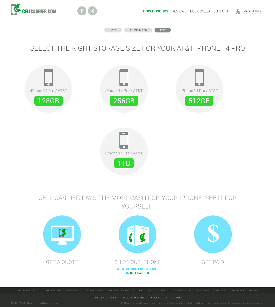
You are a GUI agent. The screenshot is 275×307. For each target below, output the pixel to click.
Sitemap (177, 297)
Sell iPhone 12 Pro (52, 290)
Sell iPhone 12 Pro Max (28, 290)
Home (113, 30)
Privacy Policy (158, 297)
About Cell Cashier (104, 297)
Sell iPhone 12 (73, 290)
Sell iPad (253, 290)
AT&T (163, 30)
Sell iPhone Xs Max (182, 290)
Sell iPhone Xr (220, 290)
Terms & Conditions (133, 297)
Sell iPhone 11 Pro (142, 290)
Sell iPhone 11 (162, 290)
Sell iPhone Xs (202, 290)
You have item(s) (252, 10)
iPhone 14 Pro (138, 30)
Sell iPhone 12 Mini (93, 290)
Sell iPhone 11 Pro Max (118, 290)
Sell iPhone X (238, 290)
